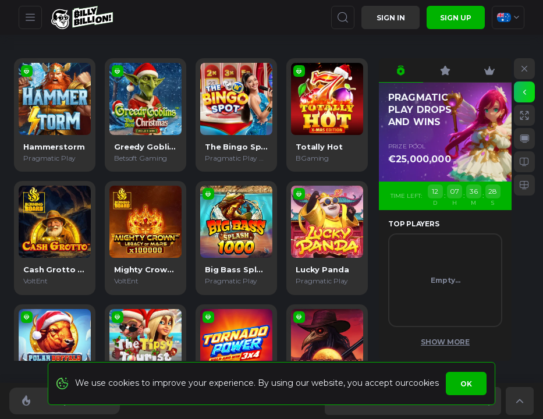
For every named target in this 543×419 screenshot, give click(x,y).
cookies (423, 383)
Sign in (391, 17)
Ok (466, 383)
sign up (455, 17)
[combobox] (508, 17)
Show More (445, 342)
